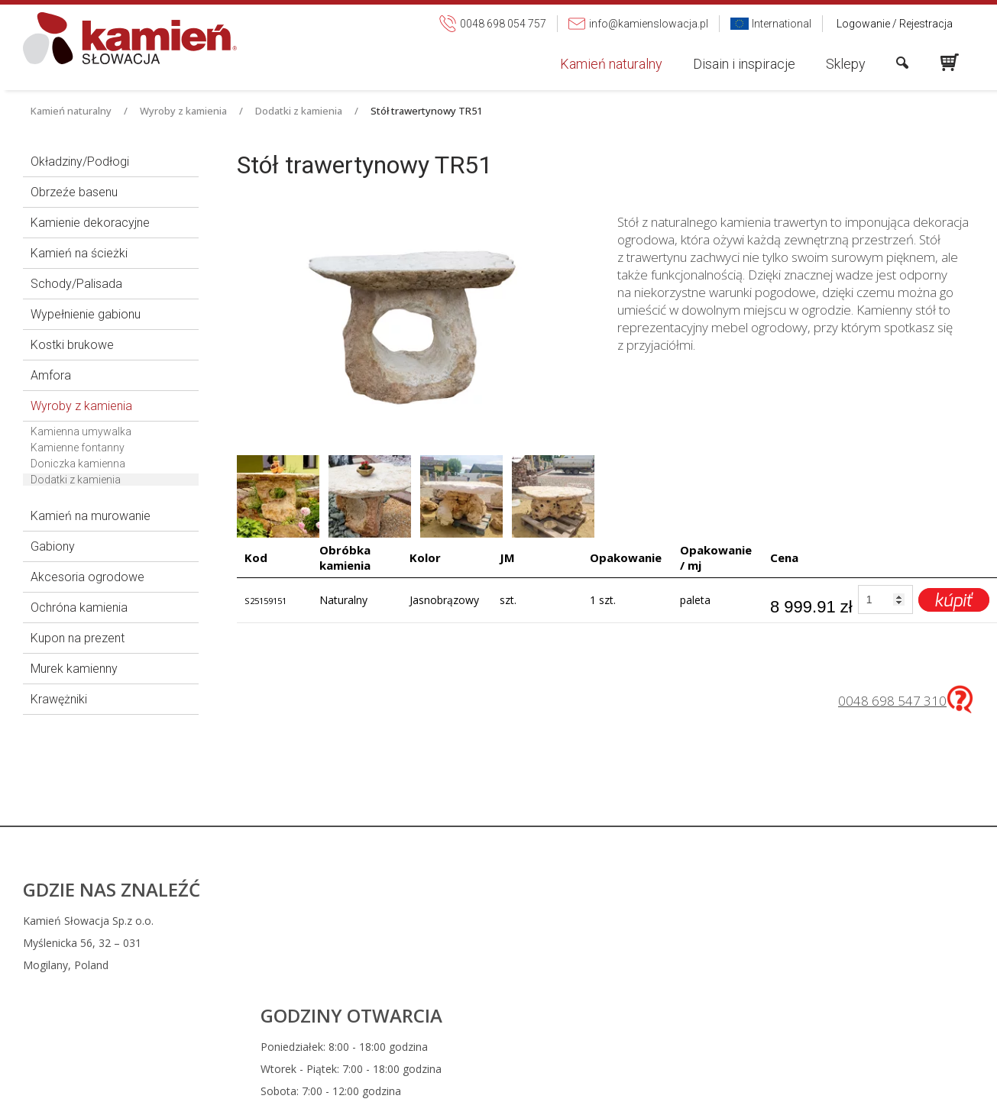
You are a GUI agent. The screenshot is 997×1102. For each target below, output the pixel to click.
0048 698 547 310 (892, 700)
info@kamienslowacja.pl (605, 943)
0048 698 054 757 (598, 920)
